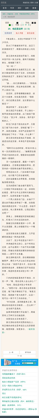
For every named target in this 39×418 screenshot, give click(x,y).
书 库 (12, 8)
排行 (19, 8)
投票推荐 (8, 33)
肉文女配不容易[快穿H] (11, 397)
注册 (36, 2)
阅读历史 (26, 2)
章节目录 (28, 352)
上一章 (11, 352)
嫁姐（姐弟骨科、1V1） (12, 405)
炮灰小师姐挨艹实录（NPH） (14, 382)
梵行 (4, 393)
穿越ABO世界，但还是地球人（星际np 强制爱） (19, 410)
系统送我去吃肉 (8, 378)
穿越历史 (10, 14)
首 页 (5, 8)
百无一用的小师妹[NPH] (12, 386)
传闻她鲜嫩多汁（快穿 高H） (14, 374)
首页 (4, 14)
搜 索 (34, 8)
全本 (27, 8)
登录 (32, 2)
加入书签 (19, 33)
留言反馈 (30, 33)
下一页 (19, 356)
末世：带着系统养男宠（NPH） (25, 14)
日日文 (4, 3)
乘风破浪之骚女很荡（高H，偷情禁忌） (18, 401)
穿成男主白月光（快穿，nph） (15, 390)
